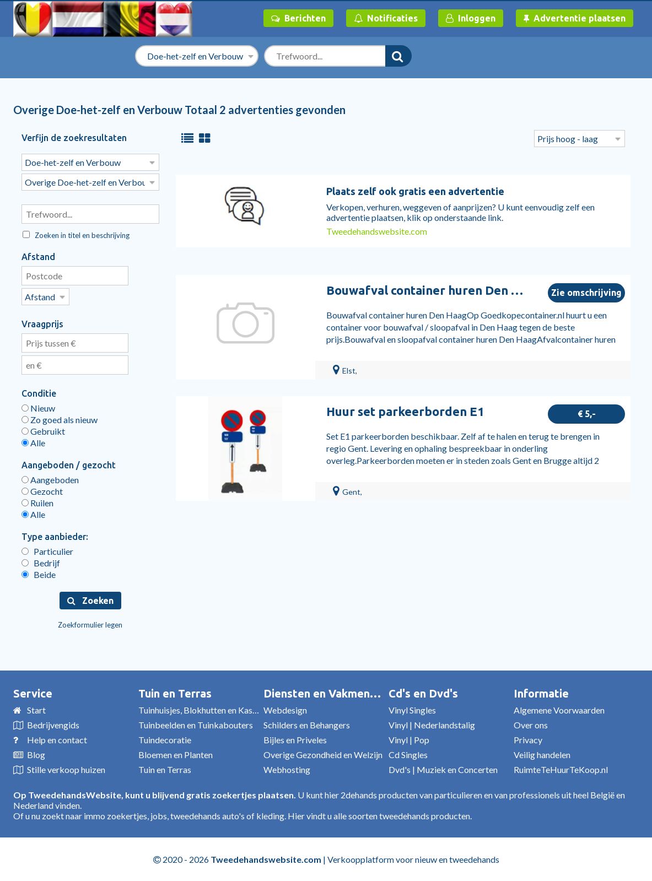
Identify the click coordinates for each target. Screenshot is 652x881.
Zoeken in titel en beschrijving (76, 235)
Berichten (298, 18)
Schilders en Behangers (306, 725)
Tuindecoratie (164, 739)
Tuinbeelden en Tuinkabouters (195, 725)
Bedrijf (40, 563)
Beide (38, 574)
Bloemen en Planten (175, 754)
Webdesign (285, 710)
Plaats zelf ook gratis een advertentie (415, 191)
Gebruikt (43, 431)
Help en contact (57, 739)
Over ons (531, 725)
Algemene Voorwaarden (559, 710)
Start (36, 710)
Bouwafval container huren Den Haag (433, 290)
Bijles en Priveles (295, 739)
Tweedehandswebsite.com (376, 231)
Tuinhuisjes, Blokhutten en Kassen (201, 710)
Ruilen (37, 503)
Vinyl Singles (412, 710)
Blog (36, 754)
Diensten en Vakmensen (325, 693)
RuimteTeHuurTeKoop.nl (561, 769)
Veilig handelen (542, 754)
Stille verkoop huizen (66, 769)
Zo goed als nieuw (59, 419)
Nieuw (38, 408)
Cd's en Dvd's (423, 693)
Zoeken (90, 601)
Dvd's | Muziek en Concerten (443, 769)
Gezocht (42, 491)
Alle (33, 442)
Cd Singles (408, 754)
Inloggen (470, 18)
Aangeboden (50, 479)
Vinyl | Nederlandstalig (432, 725)
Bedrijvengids (53, 725)
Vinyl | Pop (409, 739)
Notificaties (386, 18)
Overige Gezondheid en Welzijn (322, 754)
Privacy (528, 739)
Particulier (47, 551)
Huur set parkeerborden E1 (405, 411)
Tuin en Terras (175, 693)
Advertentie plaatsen (575, 18)
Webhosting (286, 769)
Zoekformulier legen (90, 624)
